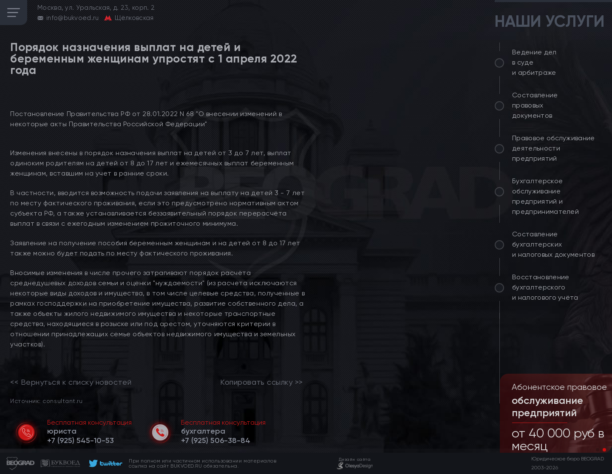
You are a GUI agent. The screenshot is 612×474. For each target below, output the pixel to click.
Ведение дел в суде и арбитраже (534, 62)
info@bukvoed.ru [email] (72, 18)
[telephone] (80, 440)
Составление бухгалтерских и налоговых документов (553, 244)
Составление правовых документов (535, 105)
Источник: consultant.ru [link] (46, 400)
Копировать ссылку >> (261, 382)
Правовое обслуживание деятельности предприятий (553, 148)
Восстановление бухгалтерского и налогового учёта (545, 287)
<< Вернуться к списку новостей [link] (70, 382)
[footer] (104, 463)
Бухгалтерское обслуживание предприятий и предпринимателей (545, 196)
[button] (597, 449)
